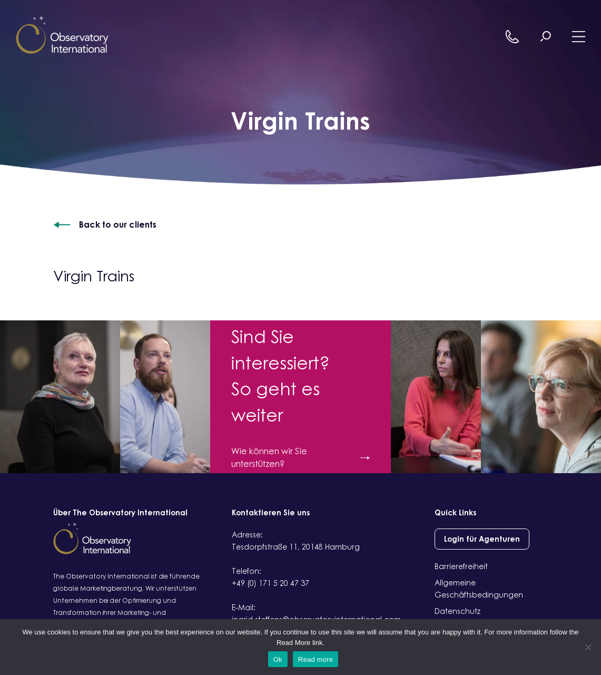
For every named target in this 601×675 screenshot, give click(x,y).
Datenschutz (457, 610)
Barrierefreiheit (461, 566)
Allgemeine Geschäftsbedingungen (479, 588)
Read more (315, 659)
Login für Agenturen (482, 538)
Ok (277, 659)
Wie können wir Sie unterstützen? (300, 457)
